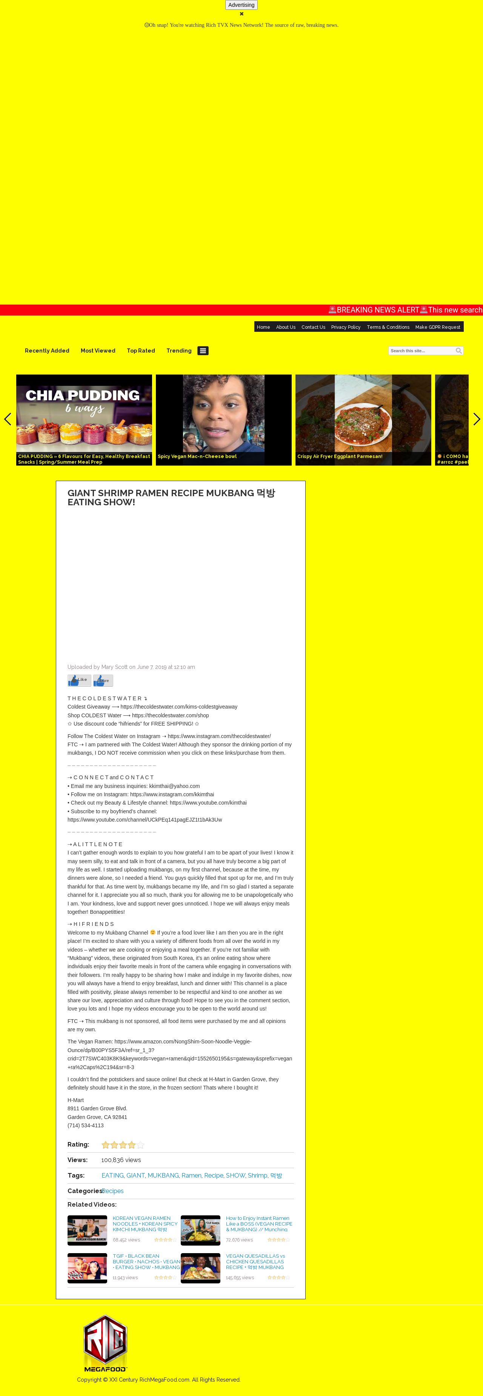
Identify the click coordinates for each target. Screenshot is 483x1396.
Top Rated (141, 351)
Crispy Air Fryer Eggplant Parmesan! (340, 456)
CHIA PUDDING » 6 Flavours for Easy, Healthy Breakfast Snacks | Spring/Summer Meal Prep (84, 459)
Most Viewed (98, 351)
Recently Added (47, 351)
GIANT (135, 1175)
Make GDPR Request (437, 327)
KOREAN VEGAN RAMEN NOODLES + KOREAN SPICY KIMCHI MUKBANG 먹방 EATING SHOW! (145, 1226)
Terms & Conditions (388, 327)
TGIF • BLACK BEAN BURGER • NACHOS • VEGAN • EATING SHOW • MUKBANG (146, 1261)
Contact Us (313, 327)
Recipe (213, 1175)
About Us (285, 327)
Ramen (192, 1175)
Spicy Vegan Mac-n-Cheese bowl (197, 456)
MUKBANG (163, 1175)
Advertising (241, 5)
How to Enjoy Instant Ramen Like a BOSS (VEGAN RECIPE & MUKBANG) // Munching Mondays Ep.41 (259, 1226)
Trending (179, 351)
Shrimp (258, 1175)
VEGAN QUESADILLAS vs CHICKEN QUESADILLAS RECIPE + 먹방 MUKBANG (255, 1261)
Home (263, 327)
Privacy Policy (346, 327)
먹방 (276, 1175)
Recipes (113, 1191)
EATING (113, 1175)
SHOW (235, 1175)
